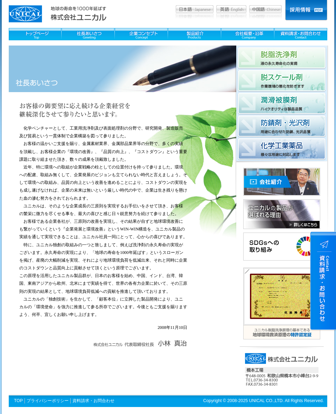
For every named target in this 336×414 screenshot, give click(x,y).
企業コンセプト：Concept (141, 34)
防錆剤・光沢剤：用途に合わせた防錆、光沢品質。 (282, 126)
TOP (18, 400)
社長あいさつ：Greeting (88, 34)
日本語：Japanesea (195, 9)
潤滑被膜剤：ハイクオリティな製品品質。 (282, 103)
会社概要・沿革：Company (247, 34)
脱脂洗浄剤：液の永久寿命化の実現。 (282, 58)
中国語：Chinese (265, 9)
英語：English (231, 9)
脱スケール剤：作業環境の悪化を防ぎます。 (282, 80)
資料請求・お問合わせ (93, 400)
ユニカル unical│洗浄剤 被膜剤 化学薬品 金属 (25, 13)
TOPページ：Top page (35, 34)
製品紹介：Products (194, 34)
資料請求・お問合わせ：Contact (300, 34)
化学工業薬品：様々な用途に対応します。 (282, 149)
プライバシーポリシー (48, 400)
